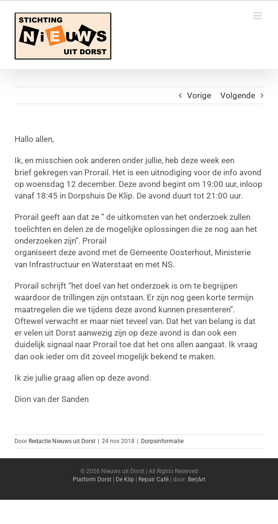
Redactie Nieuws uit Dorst (62, 441)
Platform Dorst (92, 479)
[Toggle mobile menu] (258, 16)
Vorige (199, 95)
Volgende (237, 95)
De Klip (125, 479)
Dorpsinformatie (162, 441)
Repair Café (154, 479)
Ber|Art (196, 479)
